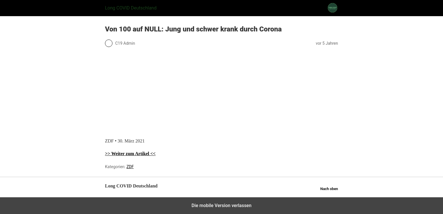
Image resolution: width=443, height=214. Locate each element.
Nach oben (329, 189)
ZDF (130, 166)
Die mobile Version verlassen (221, 205)
